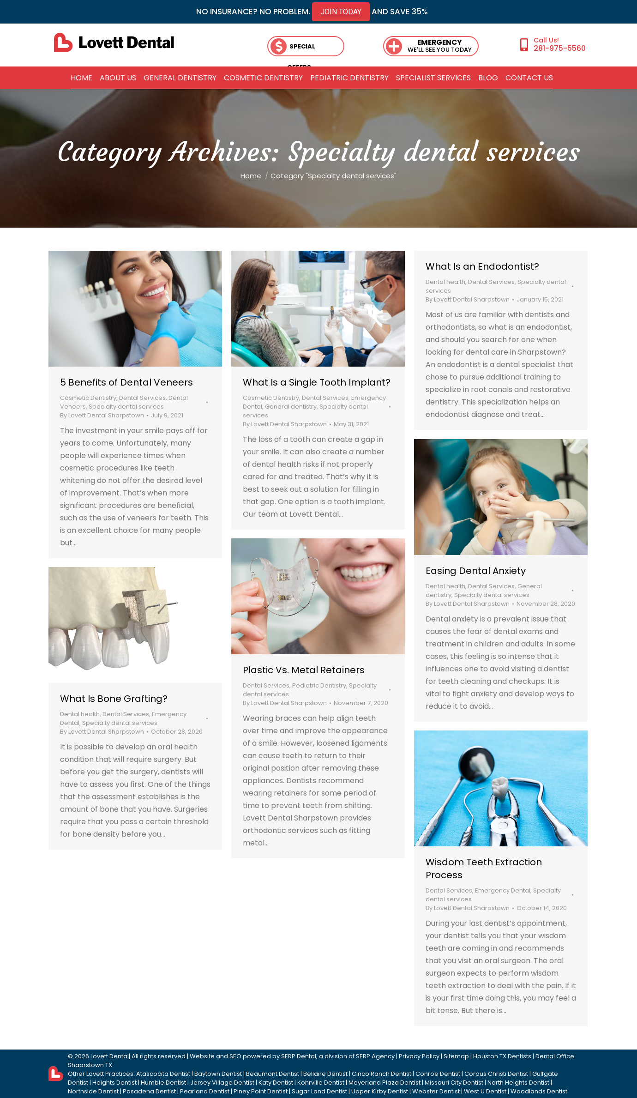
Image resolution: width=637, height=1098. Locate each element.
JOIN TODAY (340, 11)
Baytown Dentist (218, 1073)
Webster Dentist (436, 1091)
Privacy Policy (419, 1056)
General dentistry (291, 406)
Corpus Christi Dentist (496, 1073)
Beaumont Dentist (272, 1073)
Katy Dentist (275, 1082)
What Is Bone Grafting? (114, 698)
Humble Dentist (163, 1082)
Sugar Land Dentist (319, 1091)
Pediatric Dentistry (319, 685)
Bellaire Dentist (325, 1073)
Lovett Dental (109, 1056)
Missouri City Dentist (454, 1082)
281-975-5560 (560, 48)
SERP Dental (298, 1056)
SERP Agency (375, 1056)
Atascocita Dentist (163, 1073)
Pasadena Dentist (149, 1091)
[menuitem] (81, 78)
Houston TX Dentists (502, 1056)
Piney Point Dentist (261, 1091)
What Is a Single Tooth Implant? (317, 382)
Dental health (445, 282)
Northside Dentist (93, 1091)
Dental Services (142, 397)
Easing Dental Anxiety (476, 570)
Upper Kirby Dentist (379, 1091)
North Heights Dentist (518, 1082)
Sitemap (456, 1056)
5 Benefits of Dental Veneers (126, 382)
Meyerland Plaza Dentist (385, 1082)
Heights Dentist (114, 1082)
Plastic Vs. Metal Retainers (304, 670)
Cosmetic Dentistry (88, 397)
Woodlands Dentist (539, 1091)
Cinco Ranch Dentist (381, 1073)
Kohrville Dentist (320, 1082)
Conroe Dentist (437, 1073)
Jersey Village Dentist (222, 1082)
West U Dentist (485, 1091)
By (102, 415)
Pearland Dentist (204, 1091)
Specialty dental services (126, 406)
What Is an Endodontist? (482, 266)
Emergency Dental (502, 890)
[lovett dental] (114, 42)
